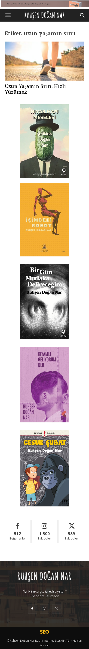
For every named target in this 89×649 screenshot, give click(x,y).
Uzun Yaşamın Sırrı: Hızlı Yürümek (35, 89)
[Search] (82, 15)
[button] (7, 15)
